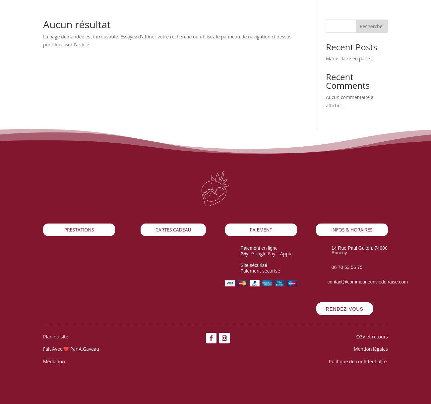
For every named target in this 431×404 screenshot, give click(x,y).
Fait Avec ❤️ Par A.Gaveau (71, 349)
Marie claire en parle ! (349, 58)
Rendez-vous (344, 309)
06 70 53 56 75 (347, 267)
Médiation (54, 361)
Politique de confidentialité (358, 361)
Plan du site (55, 336)
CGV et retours (372, 336)
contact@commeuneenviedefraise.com (368, 281)
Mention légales (371, 349)
